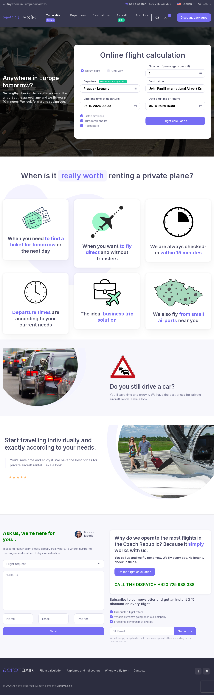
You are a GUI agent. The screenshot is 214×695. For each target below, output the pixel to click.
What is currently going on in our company (140, 616)
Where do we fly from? (113, 81)
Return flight (92, 70)
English (184, 4)
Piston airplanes (94, 116)
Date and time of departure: (101, 98)
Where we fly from (117, 670)
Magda (89, 534)
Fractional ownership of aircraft (133, 621)
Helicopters (92, 125)
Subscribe (185, 631)
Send (53, 631)
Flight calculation (51, 670)
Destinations (101, 15)
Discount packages (194, 17)
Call (148, 4)
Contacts (139, 670)
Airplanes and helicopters (83, 670)
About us (142, 15)
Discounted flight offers (128, 612)
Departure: (90, 81)
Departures (78, 15)
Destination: (157, 81)
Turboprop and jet (96, 120)
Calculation (53, 17)
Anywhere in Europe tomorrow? (27, 4)
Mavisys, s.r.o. (64, 685)
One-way (117, 70)
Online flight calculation (134, 572)
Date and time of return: (164, 98)
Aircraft (121, 17)
